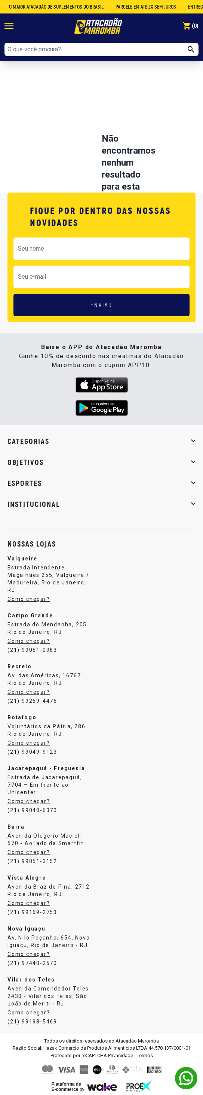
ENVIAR (101, 304)
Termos (145, 1055)
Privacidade (120, 1055)
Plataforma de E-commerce (66, 1087)
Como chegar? (28, 599)
